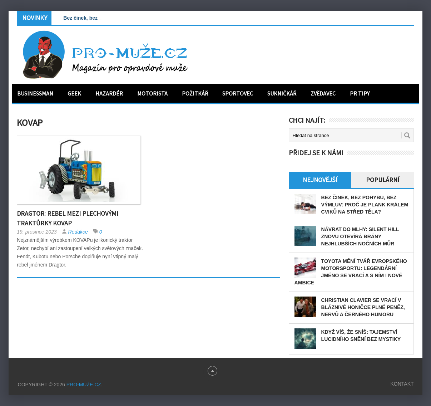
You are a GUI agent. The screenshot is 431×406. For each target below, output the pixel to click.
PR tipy (360, 93)
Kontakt (401, 384)
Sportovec (237, 93)
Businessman (35, 93)
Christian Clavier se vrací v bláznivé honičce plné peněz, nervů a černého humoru (363, 307)
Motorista (152, 93)
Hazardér (109, 93)
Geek (74, 93)
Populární (382, 180)
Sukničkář (281, 93)
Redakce (78, 232)
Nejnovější (320, 180)
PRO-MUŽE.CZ (83, 384)
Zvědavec (323, 93)
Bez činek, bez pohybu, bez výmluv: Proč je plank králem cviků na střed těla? (364, 205)
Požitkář (195, 93)
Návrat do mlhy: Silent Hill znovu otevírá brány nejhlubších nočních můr (360, 236)
